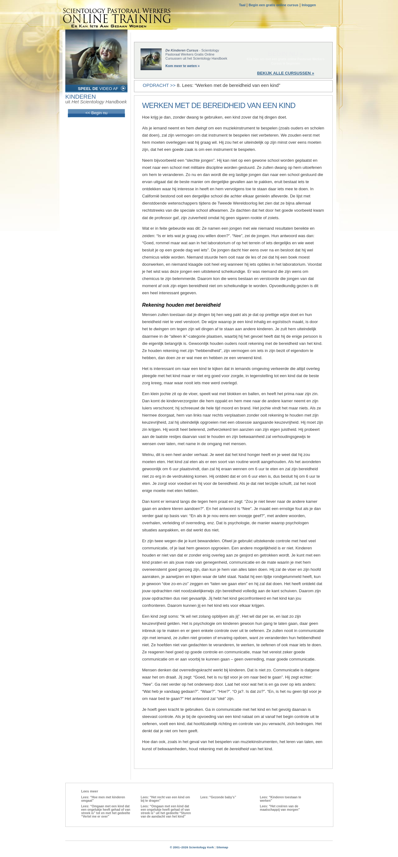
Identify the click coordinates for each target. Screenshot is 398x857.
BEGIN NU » (285, 53)
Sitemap (222, 847)
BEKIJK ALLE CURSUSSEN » (285, 73)
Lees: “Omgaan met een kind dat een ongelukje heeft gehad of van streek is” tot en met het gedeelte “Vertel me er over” (105, 811)
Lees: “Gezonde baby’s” (218, 797)
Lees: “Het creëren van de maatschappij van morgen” (280, 808)
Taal (242, 5)
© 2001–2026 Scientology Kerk (192, 847)
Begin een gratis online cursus (273, 5)
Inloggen (309, 5)
